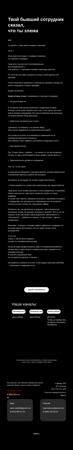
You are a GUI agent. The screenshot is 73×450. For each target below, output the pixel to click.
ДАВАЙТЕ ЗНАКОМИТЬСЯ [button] (36, 289)
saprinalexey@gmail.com (53, 408)
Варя (12, 403)
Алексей (46, 403)
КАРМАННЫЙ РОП (19, 311)
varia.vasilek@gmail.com (20, 408)
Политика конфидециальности (55, 392)
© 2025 (60, 383)
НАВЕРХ (36, 434)
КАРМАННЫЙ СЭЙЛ (36, 311)
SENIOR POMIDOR (54, 311)
